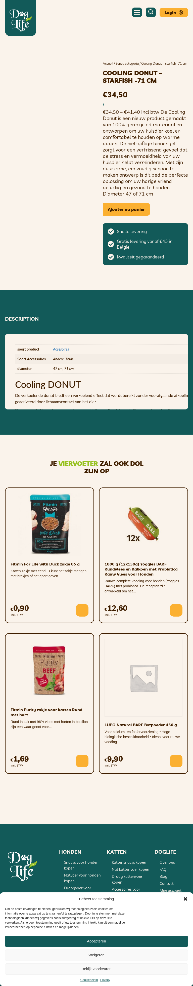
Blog (163, 876)
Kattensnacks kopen (129, 862)
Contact (167, 883)
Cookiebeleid (89, 980)
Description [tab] (22, 318)
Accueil (108, 63)
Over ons (167, 862)
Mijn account (171, 890)
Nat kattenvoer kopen (130, 869)
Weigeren (96, 955)
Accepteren (96, 941)
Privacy (105, 980)
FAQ (163, 869)
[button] (185, 898)
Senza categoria (127, 63)
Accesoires (61, 349)
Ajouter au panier (126, 209)
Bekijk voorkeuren (96, 969)
